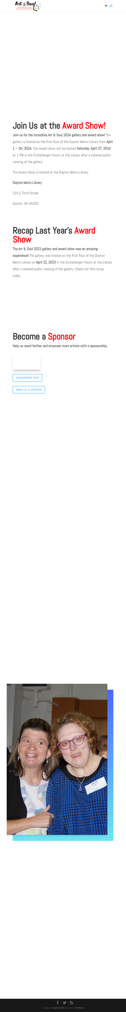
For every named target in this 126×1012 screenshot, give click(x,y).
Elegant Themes (58, 1007)
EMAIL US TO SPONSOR (29, 390)
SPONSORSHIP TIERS (27, 378)
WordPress (79, 1007)
